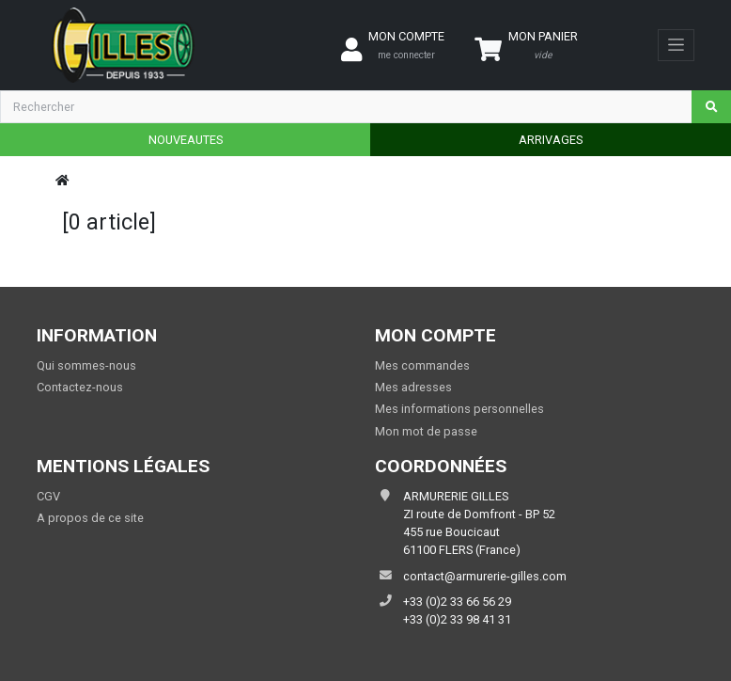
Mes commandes (422, 365)
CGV (48, 496)
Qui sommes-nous (86, 365)
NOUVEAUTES (185, 140)
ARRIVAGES (551, 140)
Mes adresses (413, 387)
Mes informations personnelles (459, 409)
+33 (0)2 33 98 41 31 (457, 619)
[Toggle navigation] (676, 45)
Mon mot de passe (426, 431)
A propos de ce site (90, 518)
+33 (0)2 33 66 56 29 (457, 601)
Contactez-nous (80, 387)
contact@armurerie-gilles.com (485, 576)
